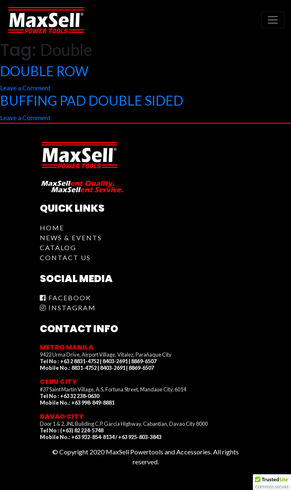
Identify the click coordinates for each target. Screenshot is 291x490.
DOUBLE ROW (44, 71)
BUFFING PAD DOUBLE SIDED (91, 100)
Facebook (65, 298)
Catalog (58, 247)
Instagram (68, 307)
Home (52, 228)
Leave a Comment (25, 88)
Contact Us (65, 257)
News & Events (71, 237)
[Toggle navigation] (272, 20)
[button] (272, 482)
